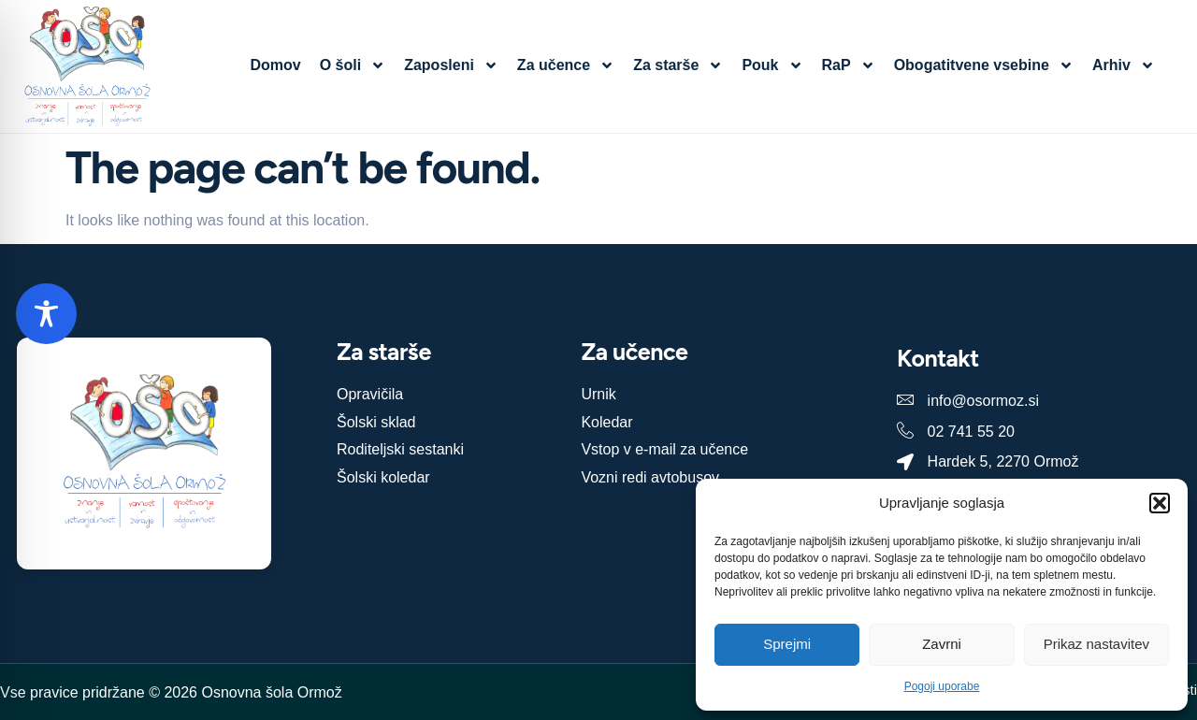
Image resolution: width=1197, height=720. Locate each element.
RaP (848, 65)
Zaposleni (451, 65)
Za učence (565, 65)
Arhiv (1123, 65)
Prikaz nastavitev (1096, 644)
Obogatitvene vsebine (984, 65)
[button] (1159, 503)
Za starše (678, 65)
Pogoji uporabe (942, 686)
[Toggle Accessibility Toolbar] (46, 313)
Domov (275, 65)
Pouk (772, 65)
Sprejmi (787, 644)
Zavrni (941, 644)
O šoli (352, 65)
